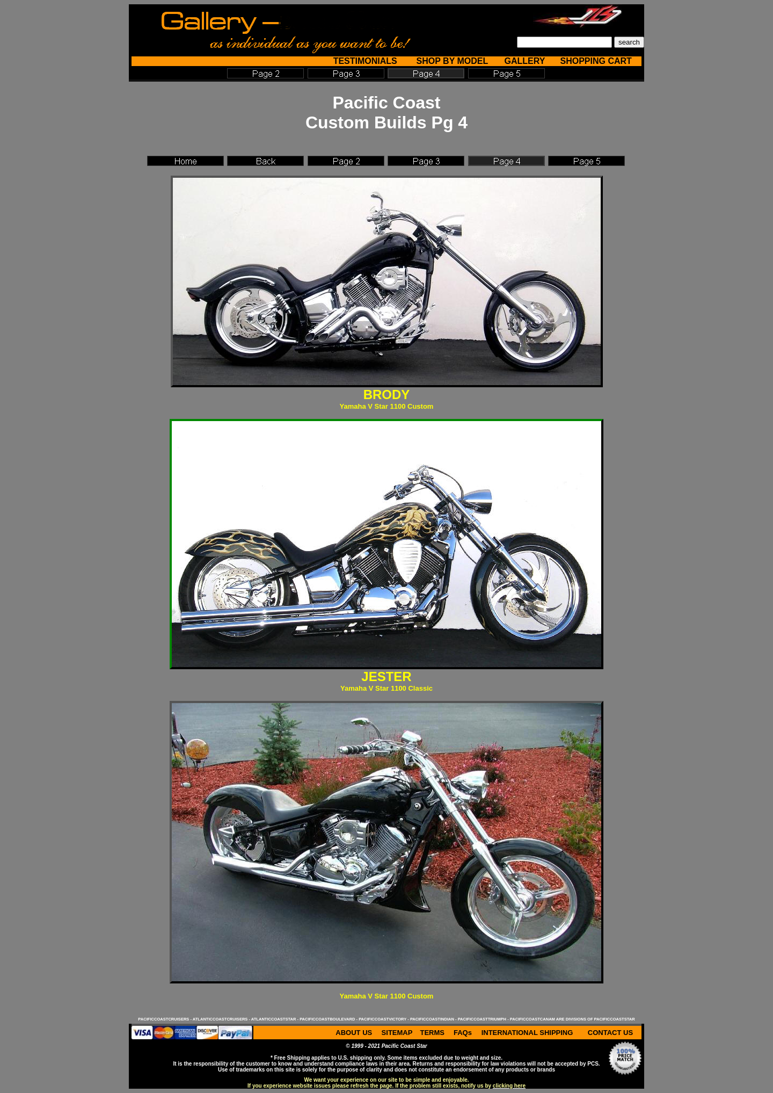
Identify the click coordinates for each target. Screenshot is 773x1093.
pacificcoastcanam (532, 1019)
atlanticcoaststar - (275, 1019)
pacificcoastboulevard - (329, 1019)
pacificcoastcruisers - (165, 1019)
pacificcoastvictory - (384, 1019)
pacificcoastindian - (434, 1019)
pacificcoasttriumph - (484, 1019)
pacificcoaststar (614, 1019)
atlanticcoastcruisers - (222, 1019)
